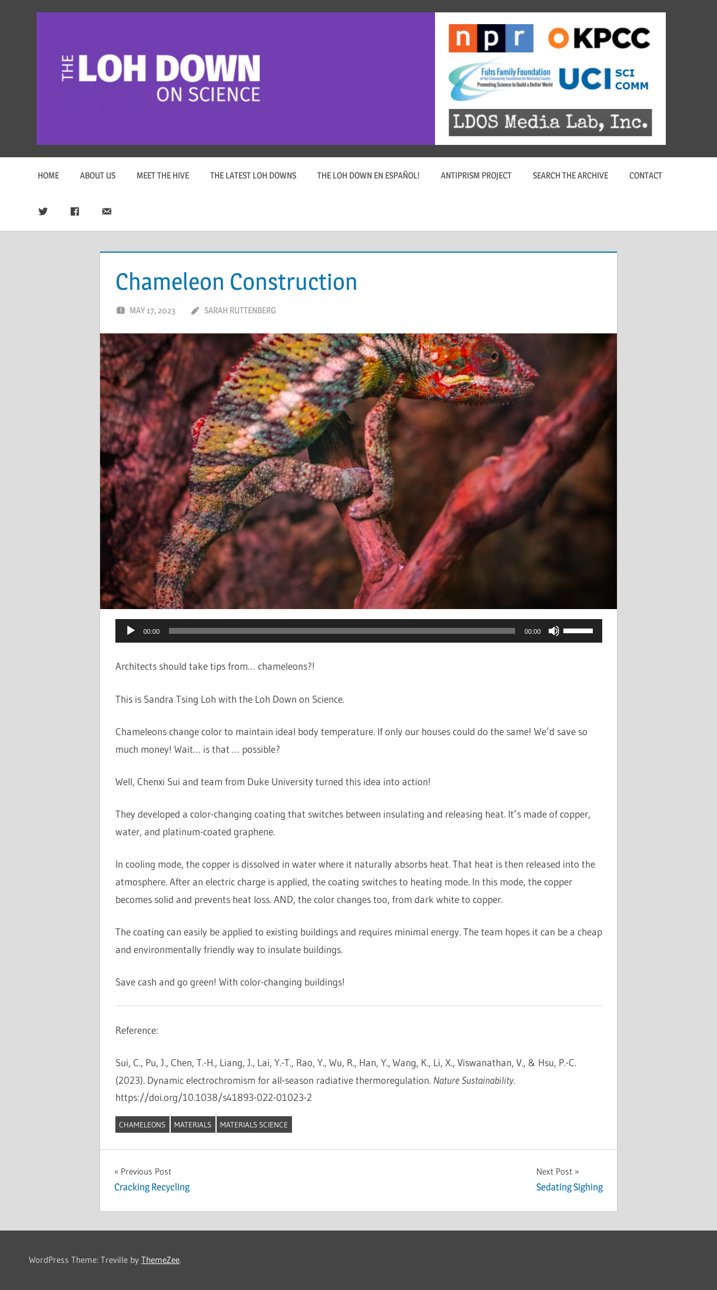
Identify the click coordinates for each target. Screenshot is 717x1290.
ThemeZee (160, 1259)
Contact (645, 175)
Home (48, 175)
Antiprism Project (476, 175)
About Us (97, 175)
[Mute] (554, 631)
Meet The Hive (163, 175)
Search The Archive (570, 175)
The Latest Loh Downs (253, 175)
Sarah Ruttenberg (240, 310)
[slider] (342, 631)
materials (192, 1124)
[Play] (131, 631)
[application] (358, 631)
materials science (254, 1124)
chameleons (142, 1124)
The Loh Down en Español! (368, 175)
